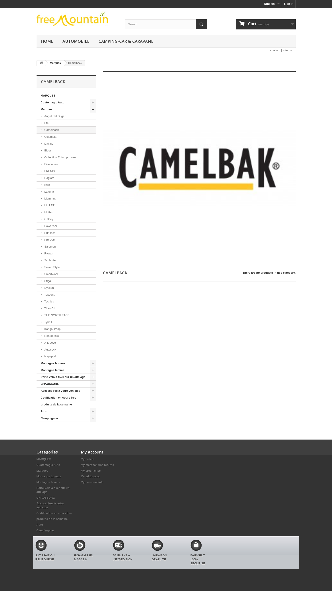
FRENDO (50, 171)
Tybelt (48, 322)
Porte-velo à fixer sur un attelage (63, 377)
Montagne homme (53, 363)
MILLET (49, 205)
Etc (46, 123)
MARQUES (48, 95)
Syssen (49, 287)
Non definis (51, 335)
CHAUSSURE (50, 384)
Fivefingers (51, 164)
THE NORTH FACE (57, 315)
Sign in (288, 3)
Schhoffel (50, 260)
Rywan (48, 253)
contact (275, 50)
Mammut (50, 198)
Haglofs (49, 178)
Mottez (48, 212)
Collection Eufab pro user (60, 157)
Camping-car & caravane (126, 41)
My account (92, 452)
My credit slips (91, 470)
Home (47, 41)
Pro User (50, 239)
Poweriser (50, 226)
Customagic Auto (52, 102)
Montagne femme (52, 370)
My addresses (90, 476)
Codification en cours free (58, 397)
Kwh (47, 184)
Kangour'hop (52, 329)
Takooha (49, 294)
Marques (46, 109)
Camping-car (49, 418)
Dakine (48, 143)
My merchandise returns (97, 465)
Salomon (50, 246)
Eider (47, 150)
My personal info (92, 482)
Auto (44, 411)
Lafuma (49, 191)
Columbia (50, 136)
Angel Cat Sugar (55, 116)
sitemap (288, 50)
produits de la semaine (56, 404)
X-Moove (50, 342)
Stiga (47, 281)
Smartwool (51, 274)
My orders (88, 459)
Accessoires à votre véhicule (60, 390)
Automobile (75, 41)
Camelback (51, 130)
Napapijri (50, 356)
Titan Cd (49, 308)
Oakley (48, 219)
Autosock (50, 349)
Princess (49, 232)
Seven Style (52, 267)
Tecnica (49, 301)
